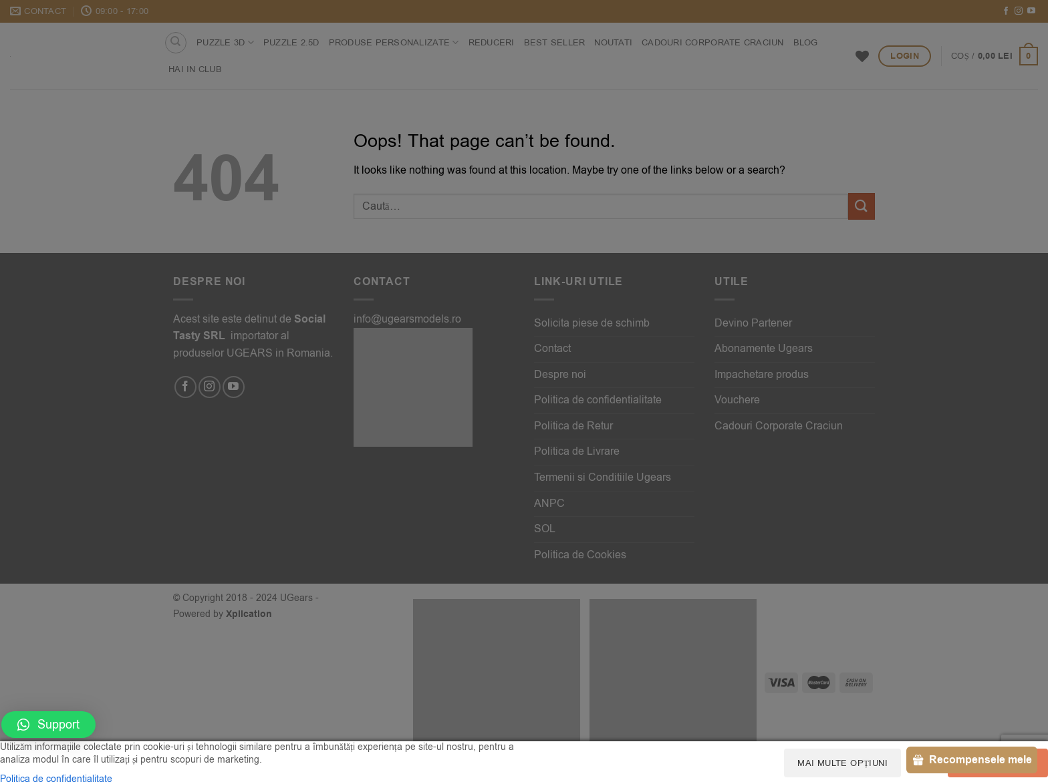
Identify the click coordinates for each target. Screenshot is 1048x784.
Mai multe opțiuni (842, 763)
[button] (48, 724)
